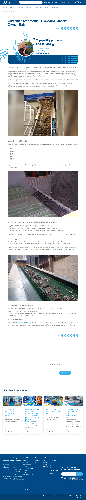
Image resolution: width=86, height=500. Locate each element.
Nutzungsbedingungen (60, 369)
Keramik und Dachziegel (28, 484)
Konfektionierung (7, 476)
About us (52, 473)
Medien (46, 7)
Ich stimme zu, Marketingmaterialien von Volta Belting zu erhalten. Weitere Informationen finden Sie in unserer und (56, 368)
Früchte (25, 470)
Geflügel (25, 478)
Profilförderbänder (7, 471)
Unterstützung (54, 7)
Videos (36, 464)
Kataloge (37, 467)
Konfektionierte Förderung (26, 488)
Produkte (5, 7)
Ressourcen (38, 7)
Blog (44, 460)
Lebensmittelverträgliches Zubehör (18, 472)
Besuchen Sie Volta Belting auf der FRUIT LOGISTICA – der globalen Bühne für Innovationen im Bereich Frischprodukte (32, 415)
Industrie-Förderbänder (6, 467)
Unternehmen (29, 7)
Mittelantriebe (16, 464)
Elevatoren (15, 462)
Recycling (25, 486)
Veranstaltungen (46, 462)
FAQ (51, 467)
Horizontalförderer (17, 460)
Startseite (4, 11)
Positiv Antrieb (6, 464)
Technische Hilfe (52, 464)
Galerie (36, 462)
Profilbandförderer (17, 469)
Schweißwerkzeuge (7, 478)
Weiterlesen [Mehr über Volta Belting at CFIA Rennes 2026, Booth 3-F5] (49, 432)
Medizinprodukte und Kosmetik (28, 475)
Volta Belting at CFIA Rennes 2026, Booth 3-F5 (53, 411)
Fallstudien (45, 466)
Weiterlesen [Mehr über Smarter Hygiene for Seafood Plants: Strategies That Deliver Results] (69, 432)
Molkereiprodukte (27, 464)
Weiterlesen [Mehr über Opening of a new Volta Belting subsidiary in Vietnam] (8, 432)
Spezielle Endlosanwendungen (17, 475)
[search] (31, 2)
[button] (62, 28)
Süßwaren (25, 462)
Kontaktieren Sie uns (53, 461)
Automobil (25, 482)
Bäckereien (25, 460)
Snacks (24, 480)
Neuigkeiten (45, 464)
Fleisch (24, 472)
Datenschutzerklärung (49, 369)
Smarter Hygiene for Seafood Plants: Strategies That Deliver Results (73, 412)
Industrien (20, 7)
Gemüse (25, 466)
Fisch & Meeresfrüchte (28, 468)
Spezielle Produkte (7, 474)
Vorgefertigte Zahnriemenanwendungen (18, 479)
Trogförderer (15, 467)
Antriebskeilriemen (7, 469)
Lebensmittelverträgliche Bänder (7, 461)
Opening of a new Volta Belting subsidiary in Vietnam (11, 412)
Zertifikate (37, 460)
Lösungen (12, 7)
